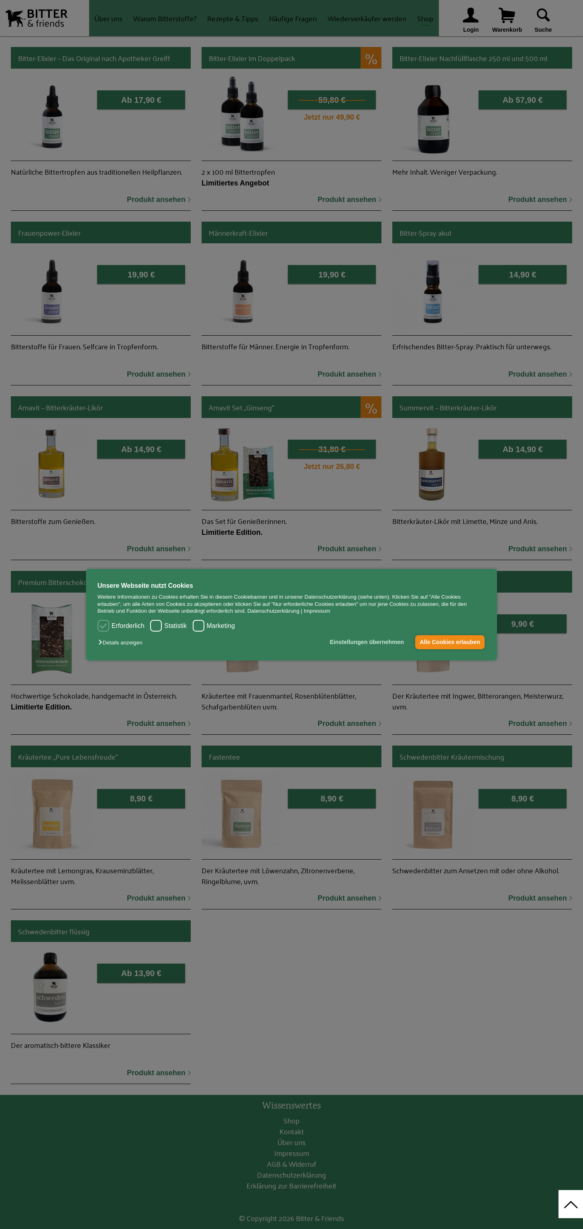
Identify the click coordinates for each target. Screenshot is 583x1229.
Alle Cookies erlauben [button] (450, 642)
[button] (122, 642)
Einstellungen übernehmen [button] (367, 642)
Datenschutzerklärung (273, 611)
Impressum (317, 611)
